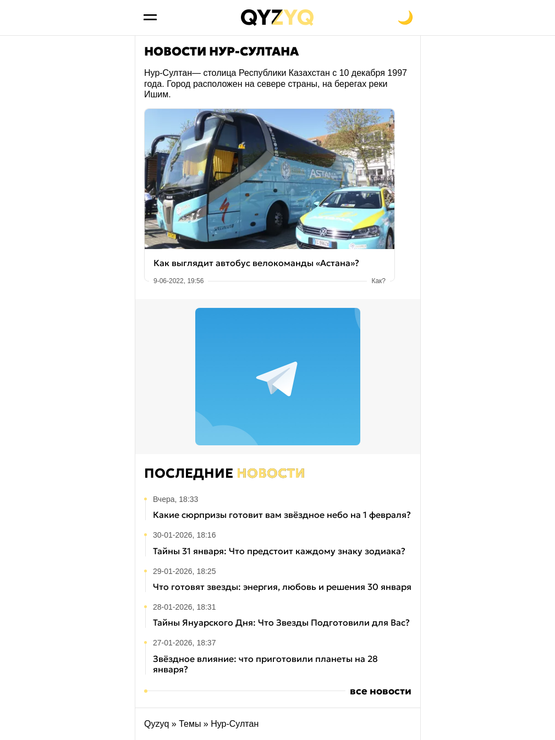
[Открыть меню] (150, 18)
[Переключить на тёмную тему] (405, 18)
